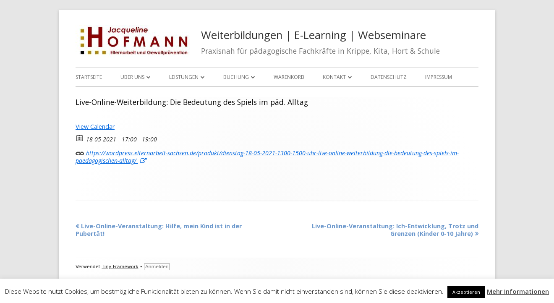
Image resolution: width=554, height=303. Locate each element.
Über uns (132, 77)
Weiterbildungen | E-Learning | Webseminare (313, 35)
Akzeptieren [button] (466, 292)
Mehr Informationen (518, 291)
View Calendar (95, 127)
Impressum (438, 77)
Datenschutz (389, 77)
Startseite (89, 77)
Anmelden (157, 266)
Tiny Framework (120, 266)
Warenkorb (289, 77)
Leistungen (184, 77)
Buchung (236, 77)
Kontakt (334, 77)
